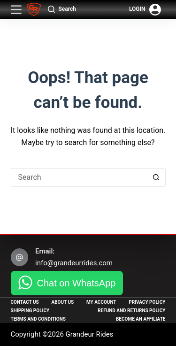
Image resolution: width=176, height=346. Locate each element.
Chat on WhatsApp (76, 283)
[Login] (145, 9)
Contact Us (25, 302)
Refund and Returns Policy (131, 310)
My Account (101, 302)
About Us (62, 302)
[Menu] (16, 9)
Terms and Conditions (38, 319)
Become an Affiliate (141, 319)
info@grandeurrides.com (74, 263)
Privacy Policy (147, 302)
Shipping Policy (30, 310)
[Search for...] (79, 177)
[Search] (62, 9)
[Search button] (156, 177)
